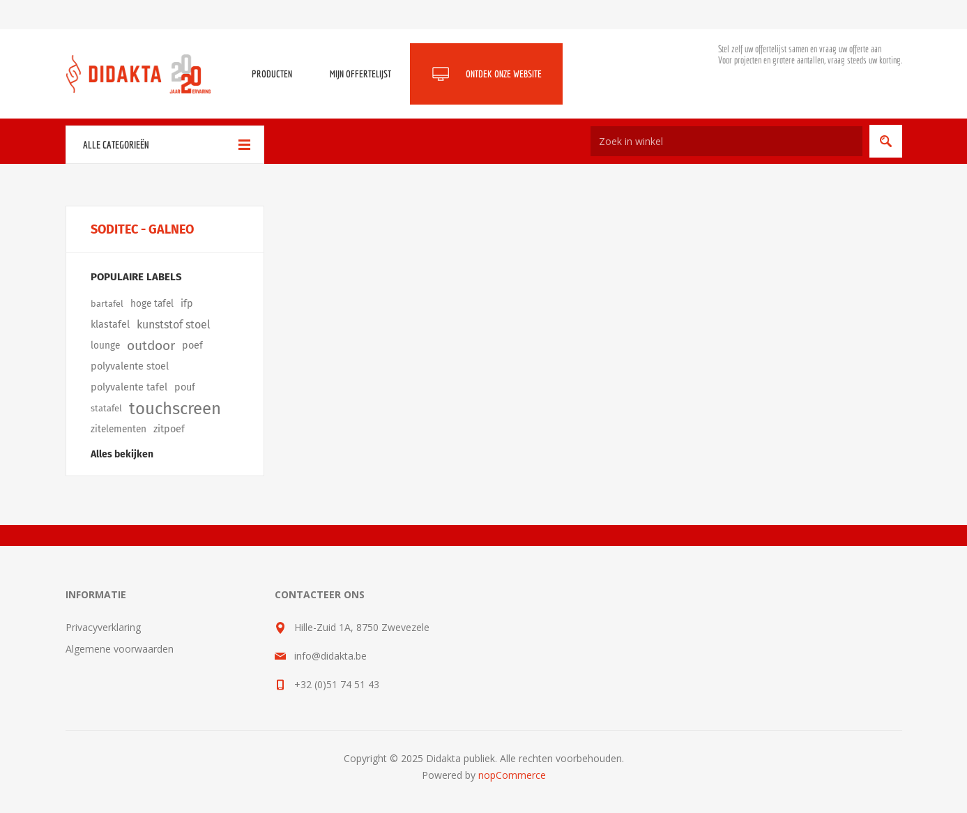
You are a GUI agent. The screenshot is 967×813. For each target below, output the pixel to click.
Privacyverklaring (103, 627)
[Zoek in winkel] (726, 141)
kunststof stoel (174, 324)
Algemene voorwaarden (120, 648)
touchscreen (175, 408)
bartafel (107, 303)
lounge (105, 345)
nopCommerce (512, 775)
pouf (184, 387)
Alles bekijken (122, 454)
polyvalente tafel (129, 387)
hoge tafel (152, 304)
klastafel (110, 324)
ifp (187, 304)
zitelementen (118, 429)
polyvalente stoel (130, 366)
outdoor (151, 345)
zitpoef (169, 429)
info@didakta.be (330, 655)
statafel (106, 408)
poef (192, 345)
